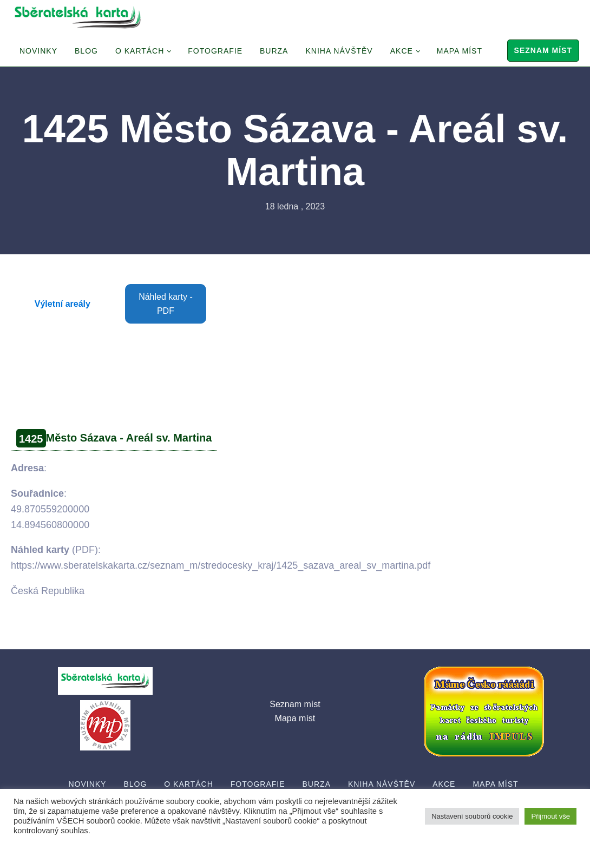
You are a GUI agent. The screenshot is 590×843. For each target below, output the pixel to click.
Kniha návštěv (338, 51)
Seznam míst (543, 50)
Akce (401, 51)
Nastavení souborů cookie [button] (472, 816)
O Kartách (139, 51)
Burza (274, 51)
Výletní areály (62, 303)
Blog (86, 51)
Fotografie (215, 51)
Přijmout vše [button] (550, 816)
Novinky (38, 51)
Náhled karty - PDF (166, 303)
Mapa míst (459, 51)
